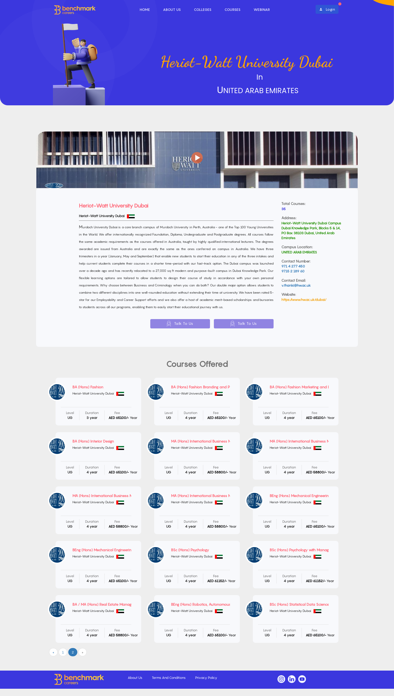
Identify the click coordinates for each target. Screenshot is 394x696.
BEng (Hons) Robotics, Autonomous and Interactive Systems (222, 604)
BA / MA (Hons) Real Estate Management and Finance (118, 604)
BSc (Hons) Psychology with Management (304, 550)
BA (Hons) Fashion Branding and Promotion (208, 387)
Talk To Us (180, 324)
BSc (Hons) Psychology (190, 550)
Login (327, 9)
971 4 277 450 (293, 266)
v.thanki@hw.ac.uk (296, 285)
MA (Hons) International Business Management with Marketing (125, 495)
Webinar (262, 10)
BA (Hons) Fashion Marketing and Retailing (306, 387)
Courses (233, 10)
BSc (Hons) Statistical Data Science (299, 604)
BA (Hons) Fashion (87, 387)
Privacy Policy (206, 678)
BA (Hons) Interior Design (93, 441)
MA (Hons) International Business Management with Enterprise (223, 441)
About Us (172, 10)
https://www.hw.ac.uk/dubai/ (303, 300)
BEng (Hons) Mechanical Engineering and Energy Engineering (123, 550)
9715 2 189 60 (292, 271)
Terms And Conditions (169, 678)
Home (145, 10)
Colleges (203, 10)
